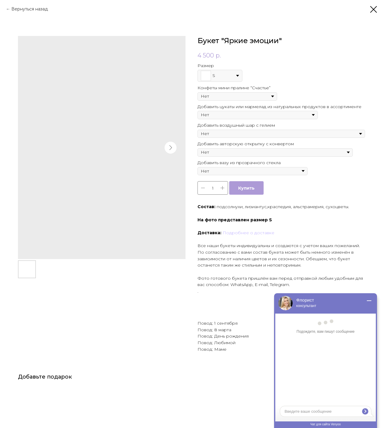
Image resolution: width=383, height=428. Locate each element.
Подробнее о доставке (248, 232)
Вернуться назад (29, 9)
